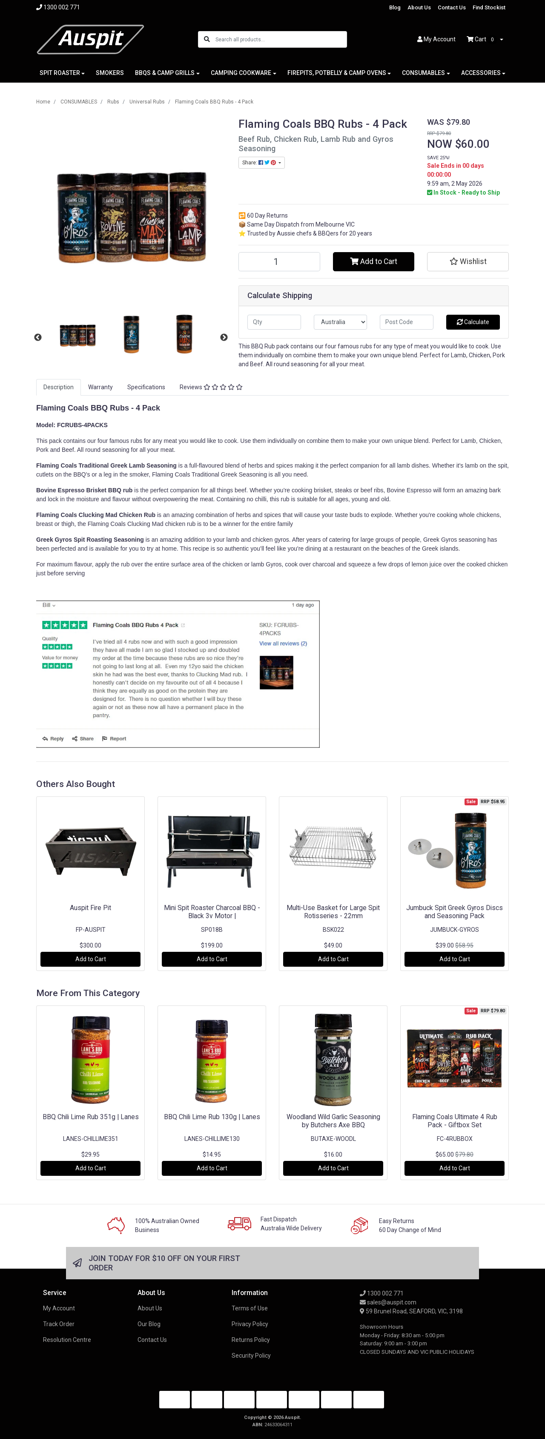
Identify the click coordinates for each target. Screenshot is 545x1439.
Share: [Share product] (259, 163)
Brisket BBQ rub (109, 490)
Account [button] (436, 39)
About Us (419, 7)
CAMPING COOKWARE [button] (241, 72)
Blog (395, 7)
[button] (468, 261)
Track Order (59, 1324)
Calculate (473, 322)
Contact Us (452, 7)
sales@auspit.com (388, 1302)
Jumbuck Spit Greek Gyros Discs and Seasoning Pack (454, 912)
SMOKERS (110, 72)
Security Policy (251, 1355)
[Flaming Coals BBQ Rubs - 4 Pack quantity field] (279, 261)
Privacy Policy (250, 1324)
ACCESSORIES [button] (481, 72)
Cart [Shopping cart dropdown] (482, 39)
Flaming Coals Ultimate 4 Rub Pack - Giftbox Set (454, 1121)
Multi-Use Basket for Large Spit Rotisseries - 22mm (333, 912)
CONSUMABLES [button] (423, 72)
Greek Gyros (55, 539)
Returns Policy (251, 1339)
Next (224, 337)
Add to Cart (373, 261)
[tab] (58, 387)
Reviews (211, 387)
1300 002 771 (382, 1293)
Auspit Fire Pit (90, 908)
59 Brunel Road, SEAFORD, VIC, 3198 (411, 1311)
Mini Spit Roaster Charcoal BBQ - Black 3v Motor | (212, 912)
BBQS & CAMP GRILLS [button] (165, 72)
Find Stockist (489, 7)
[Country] (340, 322)
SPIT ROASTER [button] (60, 72)
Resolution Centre (67, 1339)
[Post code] (406, 322)
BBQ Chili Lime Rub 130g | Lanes (212, 1117)
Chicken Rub (137, 514)
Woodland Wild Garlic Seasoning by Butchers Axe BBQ (333, 1121)
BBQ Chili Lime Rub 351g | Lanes (91, 1117)
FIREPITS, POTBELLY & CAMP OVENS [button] (336, 72)
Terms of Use (250, 1308)
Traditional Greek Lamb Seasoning (128, 465)
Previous (38, 337)
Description (58, 387)
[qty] (274, 322)
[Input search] (280, 39)
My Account (59, 1308)
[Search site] (206, 39)
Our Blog (149, 1324)
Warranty (100, 387)
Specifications (146, 387)
